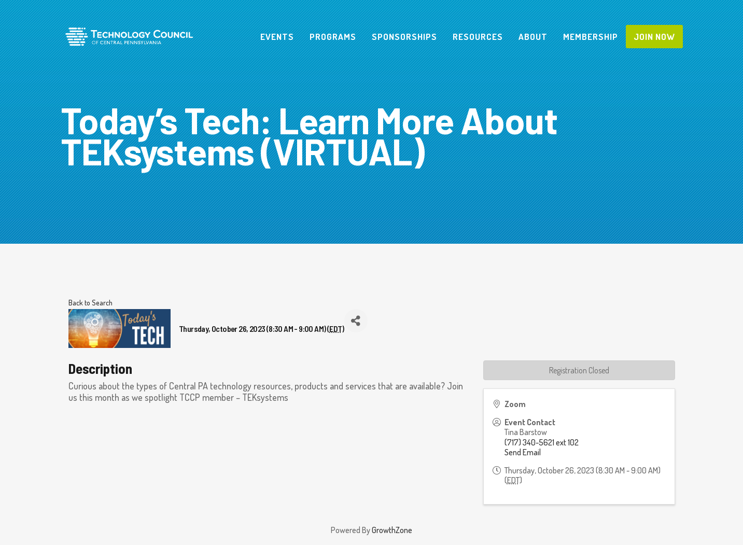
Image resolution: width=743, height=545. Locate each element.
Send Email (522, 452)
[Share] (356, 320)
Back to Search (90, 302)
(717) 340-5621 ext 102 (541, 442)
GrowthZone (392, 530)
